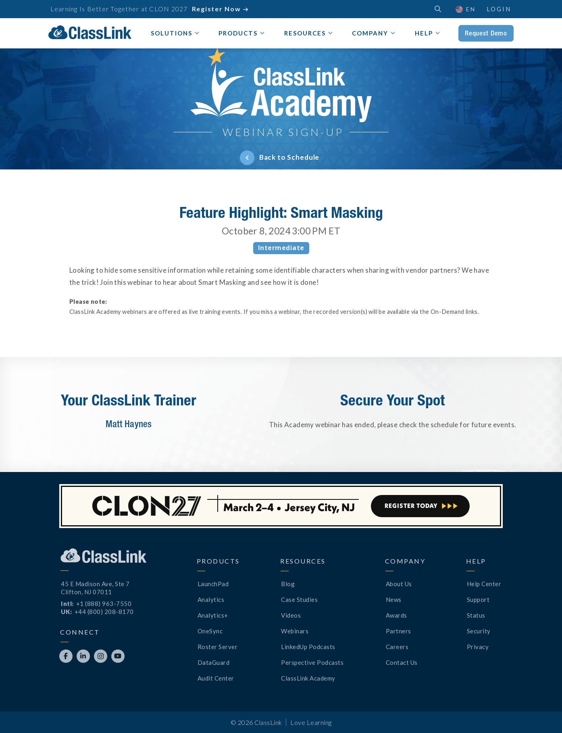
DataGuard (214, 662)
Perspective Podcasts (312, 662)
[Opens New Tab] (66, 656)
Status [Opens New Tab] (476, 615)
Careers (397, 646)
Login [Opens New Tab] (499, 9)
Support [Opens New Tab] (478, 599)
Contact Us (402, 662)
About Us (399, 583)
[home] (89, 32)
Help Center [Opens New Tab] (484, 583)
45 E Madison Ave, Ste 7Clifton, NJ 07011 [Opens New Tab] (95, 587)
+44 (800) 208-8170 (104, 611)
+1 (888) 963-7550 (104, 603)
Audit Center (216, 678)
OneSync (210, 631)
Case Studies (299, 599)
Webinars (294, 631)
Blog (288, 583)
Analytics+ (213, 615)
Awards (396, 615)
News (394, 599)
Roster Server (218, 646)
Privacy (478, 646)
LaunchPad (213, 583)
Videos (291, 615)
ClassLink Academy (308, 678)
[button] (465, 9)
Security (479, 631)
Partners (398, 631)
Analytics (211, 599)
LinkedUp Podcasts (308, 646)
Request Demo (486, 33)
